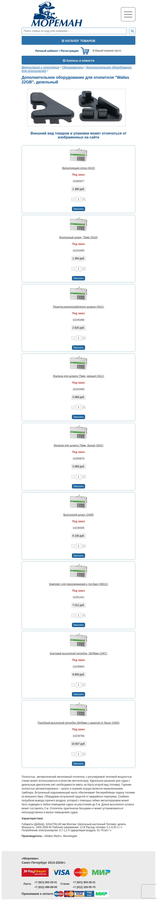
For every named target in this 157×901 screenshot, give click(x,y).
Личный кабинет (46, 50)
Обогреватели (72, 67)
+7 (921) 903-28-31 (84, 882)
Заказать (78, 208)
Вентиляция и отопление (40, 67)
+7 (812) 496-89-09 (46, 887)
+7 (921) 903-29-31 (46, 882)
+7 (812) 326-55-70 (84, 887)
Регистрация (69, 50)
